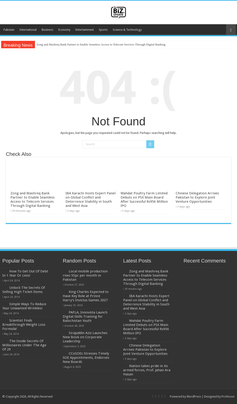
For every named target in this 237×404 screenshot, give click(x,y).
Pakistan (8, 29)
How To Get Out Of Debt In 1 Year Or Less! (25, 273)
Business (47, 29)
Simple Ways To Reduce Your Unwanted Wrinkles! (24, 306)
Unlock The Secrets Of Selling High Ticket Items (23, 290)
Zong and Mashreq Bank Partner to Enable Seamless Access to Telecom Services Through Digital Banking (101, 44)
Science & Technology (127, 29)
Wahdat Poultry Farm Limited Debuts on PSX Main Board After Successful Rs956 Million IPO (144, 199)
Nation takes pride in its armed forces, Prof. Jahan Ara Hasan (146, 370)
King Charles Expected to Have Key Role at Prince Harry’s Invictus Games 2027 (86, 296)
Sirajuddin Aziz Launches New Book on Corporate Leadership (85, 337)
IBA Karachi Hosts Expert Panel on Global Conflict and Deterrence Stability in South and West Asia (90, 199)
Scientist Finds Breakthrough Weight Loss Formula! (23, 324)
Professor (228, 396)
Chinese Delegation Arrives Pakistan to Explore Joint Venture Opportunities (197, 197)
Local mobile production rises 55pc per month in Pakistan (85, 275)
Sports (103, 29)
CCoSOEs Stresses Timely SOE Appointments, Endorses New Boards (86, 357)
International (28, 29)
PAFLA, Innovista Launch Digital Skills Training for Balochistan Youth (85, 316)
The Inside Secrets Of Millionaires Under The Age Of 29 (24, 345)
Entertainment (84, 29)
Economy (64, 29)
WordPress (194, 396)
